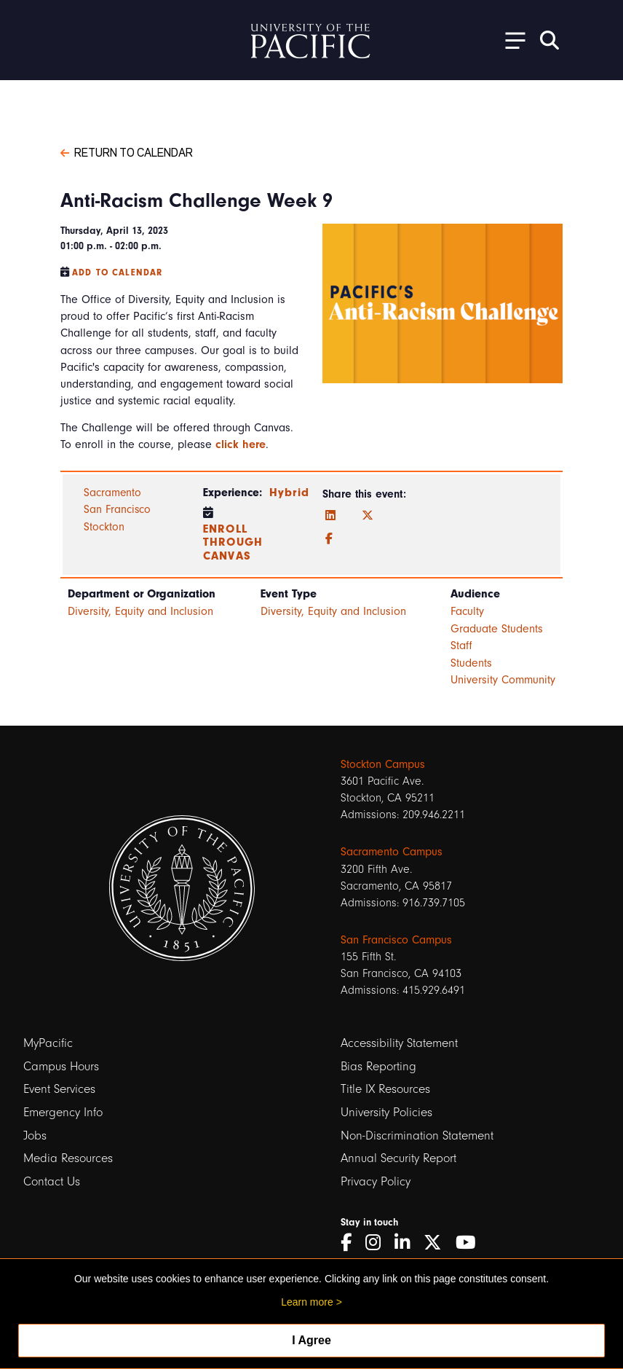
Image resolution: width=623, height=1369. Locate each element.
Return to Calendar (126, 152)
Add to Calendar (117, 272)
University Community (503, 679)
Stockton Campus (383, 764)
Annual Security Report (398, 1158)
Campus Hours (61, 1066)
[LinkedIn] (330, 516)
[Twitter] (367, 516)
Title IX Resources (385, 1089)
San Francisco (117, 509)
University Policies (386, 1112)
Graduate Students (497, 628)
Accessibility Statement (399, 1043)
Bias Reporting (378, 1066)
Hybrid (289, 492)
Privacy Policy (375, 1181)
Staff (461, 645)
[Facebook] (329, 539)
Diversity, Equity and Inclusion (140, 611)
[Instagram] (378, 1242)
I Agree (311, 1340)
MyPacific (48, 1043)
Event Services (59, 1089)
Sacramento (112, 492)
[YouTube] (471, 1242)
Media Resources (68, 1158)
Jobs (35, 1135)
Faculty (467, 611)
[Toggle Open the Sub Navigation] (510, 40)
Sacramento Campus (392, 851)
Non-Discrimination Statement (417, 1135)
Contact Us (51, 1181)
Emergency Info (63, 1112)
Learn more (307, 1302)
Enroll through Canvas (233, 542)
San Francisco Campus (396, 939)
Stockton (104, 526)
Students (471, 663)
